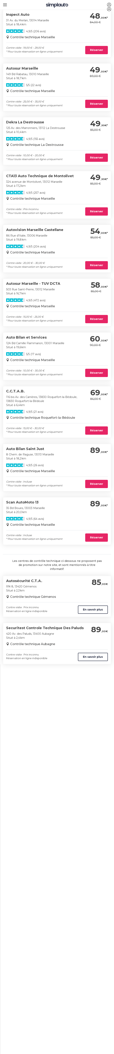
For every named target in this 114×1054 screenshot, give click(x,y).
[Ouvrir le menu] (4, 3)
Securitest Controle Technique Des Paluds (45, 628)
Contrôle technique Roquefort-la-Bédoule (42, 417)
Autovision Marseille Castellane (34, 230)
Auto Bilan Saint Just (25, 449)
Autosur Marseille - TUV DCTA (33, 284)
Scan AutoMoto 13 (22, 502)
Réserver (96, 50)
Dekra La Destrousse (25, 122)
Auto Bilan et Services (26, 337)
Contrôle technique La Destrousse (37, 145)
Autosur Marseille (22, 68)
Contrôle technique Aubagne (32, 644)
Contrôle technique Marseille (32, 37)
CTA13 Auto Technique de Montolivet (40, 176)
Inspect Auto (17, 14)
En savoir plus (93, 609)
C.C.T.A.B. (15, 391)
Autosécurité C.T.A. (24, 581)
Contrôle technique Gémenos (33, 597)
